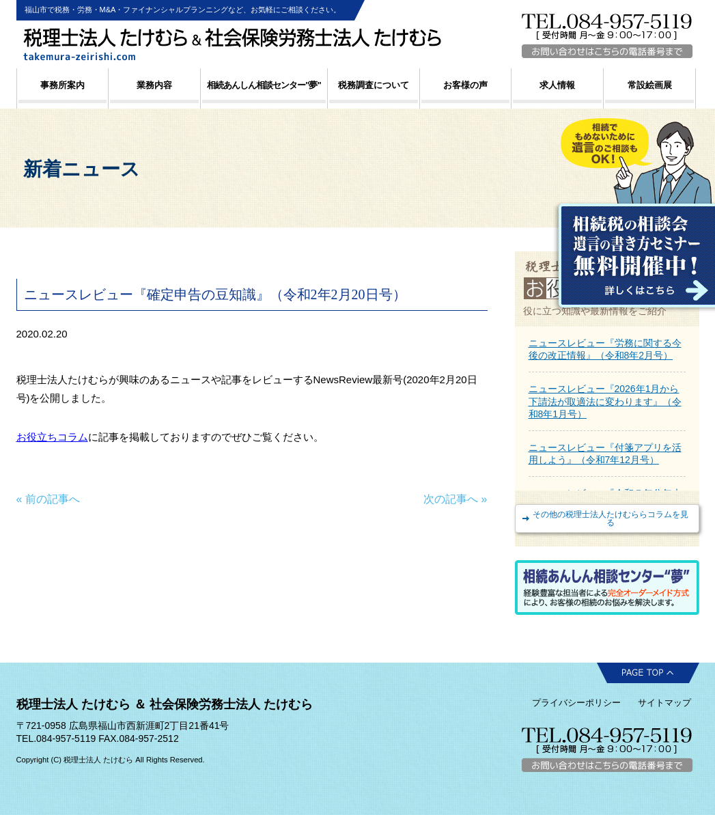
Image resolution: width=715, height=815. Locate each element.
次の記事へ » (455, 499)
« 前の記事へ (48, 499)
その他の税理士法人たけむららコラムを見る (610, 518)
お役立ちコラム (52, 437)
